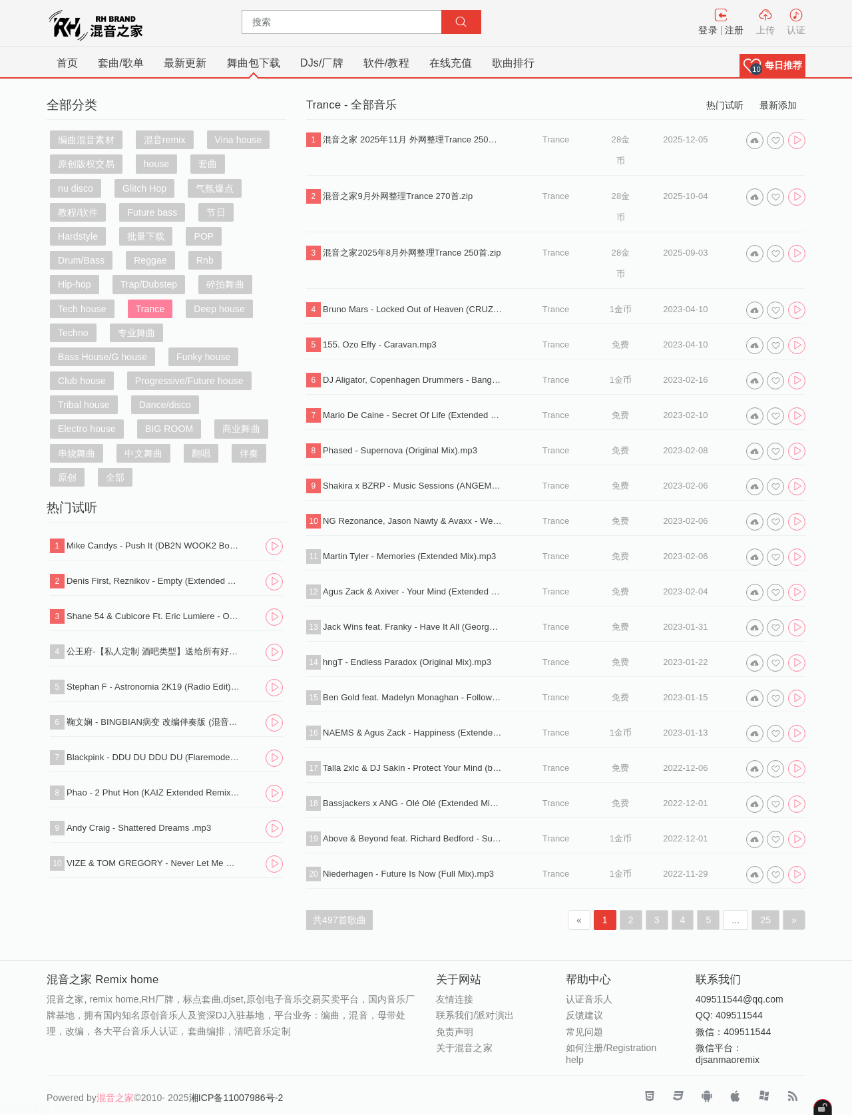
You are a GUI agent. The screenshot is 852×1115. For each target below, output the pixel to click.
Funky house (203, 356)
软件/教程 (386, 63)
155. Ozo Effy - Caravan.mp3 (380, 344)
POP (204, 236)
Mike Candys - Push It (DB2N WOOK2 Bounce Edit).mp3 (154, 546)
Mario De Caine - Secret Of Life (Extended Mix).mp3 (413, 415)
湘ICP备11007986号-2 (236, 1097)
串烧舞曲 (76, 453)
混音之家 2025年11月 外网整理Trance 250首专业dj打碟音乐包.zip (413, 139)
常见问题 (584, 1031)
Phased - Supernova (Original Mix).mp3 (400, 450)
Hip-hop (74, 284)
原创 (67, 477)
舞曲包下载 (254, 63)
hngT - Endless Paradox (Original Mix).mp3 (407, 662)
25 (765, 920)
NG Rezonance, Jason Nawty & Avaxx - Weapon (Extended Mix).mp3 (413, 521)
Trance (150, 309)
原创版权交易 (86, 163)
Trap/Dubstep (149, 284)
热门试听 (725, 105)
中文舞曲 (143, 453)
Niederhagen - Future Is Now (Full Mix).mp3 (408, 874)
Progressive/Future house (189, 380)
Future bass (152, 212)
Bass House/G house (102, 356)
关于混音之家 (464, 1047)
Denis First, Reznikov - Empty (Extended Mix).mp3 (154, 581)
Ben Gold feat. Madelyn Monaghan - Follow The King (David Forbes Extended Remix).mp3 (413, 697)
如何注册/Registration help (611, 1053)
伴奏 (249, 453)
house (157, 163)
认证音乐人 (589, 999)
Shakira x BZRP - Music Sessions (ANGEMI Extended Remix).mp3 (413, 486)
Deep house (219, 309)
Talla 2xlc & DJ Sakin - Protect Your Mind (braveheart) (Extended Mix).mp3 (413, 768)
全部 (115, 477)
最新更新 (185, 63)
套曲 (207, 163)
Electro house (87, 428)
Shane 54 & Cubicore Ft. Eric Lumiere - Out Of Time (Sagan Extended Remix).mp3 (154, 616)
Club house (82, 380)
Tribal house (84, 404)
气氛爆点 (214, 188)
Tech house (82, 309)
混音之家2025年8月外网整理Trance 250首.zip (412, 253)
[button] (772, 65)
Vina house (238, 139)
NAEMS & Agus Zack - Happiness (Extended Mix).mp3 (413, 733)
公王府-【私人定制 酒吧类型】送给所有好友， (154, 651)
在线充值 (450, 63)
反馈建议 (584, 1015)
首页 (67, 63)
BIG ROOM (169, 428)
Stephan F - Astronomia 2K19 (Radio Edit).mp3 (154, 687)
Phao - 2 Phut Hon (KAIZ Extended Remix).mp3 (154, 792)
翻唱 (201, 453)
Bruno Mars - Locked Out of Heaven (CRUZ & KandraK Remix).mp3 (413, 309)
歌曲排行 (513, 63)
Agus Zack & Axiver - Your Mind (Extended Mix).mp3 (413, 591)
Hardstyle (78, 236)
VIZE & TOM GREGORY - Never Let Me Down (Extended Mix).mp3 (154, 863)
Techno (73, 333)
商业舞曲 (241, 428)
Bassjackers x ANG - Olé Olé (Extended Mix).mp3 (413, 803)
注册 (734, 30)
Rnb (205, 260)
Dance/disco (165, 404)
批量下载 (145, 236)
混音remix (165, 139)
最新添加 (778, 105)
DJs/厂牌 (321, 63)
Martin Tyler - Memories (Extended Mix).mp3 (409, 556)
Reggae (150, 260)
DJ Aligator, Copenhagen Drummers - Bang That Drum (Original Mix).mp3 (413, 380)
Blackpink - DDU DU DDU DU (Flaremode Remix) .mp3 (154, 757)
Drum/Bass (81, 260)
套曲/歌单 (121, 63)
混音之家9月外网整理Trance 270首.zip (398, 196)
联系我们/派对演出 (475, 1015)
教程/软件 (78, 212)
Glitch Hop (144, 188)
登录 (707, 30)
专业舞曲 (136, 333)
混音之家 (115, 1097)
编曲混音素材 (86, 139)
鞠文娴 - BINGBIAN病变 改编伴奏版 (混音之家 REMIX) (154, 722)
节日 (215, 212)
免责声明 (454, 1031)
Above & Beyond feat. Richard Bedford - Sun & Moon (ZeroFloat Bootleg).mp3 (413, 838)
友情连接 (454, 999)
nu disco (75, 188)
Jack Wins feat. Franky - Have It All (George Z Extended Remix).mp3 (413, 627)
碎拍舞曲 (225, 284)
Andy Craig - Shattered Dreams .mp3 (139, 828)
